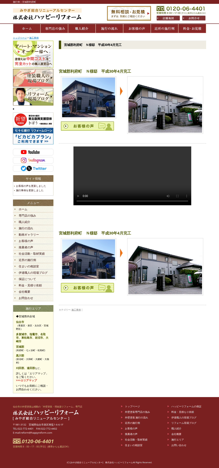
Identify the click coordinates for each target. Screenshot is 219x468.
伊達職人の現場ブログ (33, 272)
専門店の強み (27, 215)
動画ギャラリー (29, 234)
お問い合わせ (178, 445)
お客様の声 (26, 241)
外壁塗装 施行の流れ (136, 417)
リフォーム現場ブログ (183, 423)
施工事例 (76, 309)
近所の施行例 (27, 260)
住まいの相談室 (29, 266)
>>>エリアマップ (26, 380)
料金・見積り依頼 (30, 285)
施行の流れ (26, 228)
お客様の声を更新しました (31, 186)
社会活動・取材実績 (32, 253)
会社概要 (24, 291)
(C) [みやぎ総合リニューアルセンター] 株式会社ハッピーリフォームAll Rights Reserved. (109, 462)
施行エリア (177, 439)
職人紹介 (24, 222)
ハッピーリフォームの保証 (186, 406)
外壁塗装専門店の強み (137, 412)
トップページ (132, 406)
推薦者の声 (26, 247)
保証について (27, 279)
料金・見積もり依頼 (182, 412)
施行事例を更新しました (30, 190)
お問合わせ (26, 298)
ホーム (23, 209)
